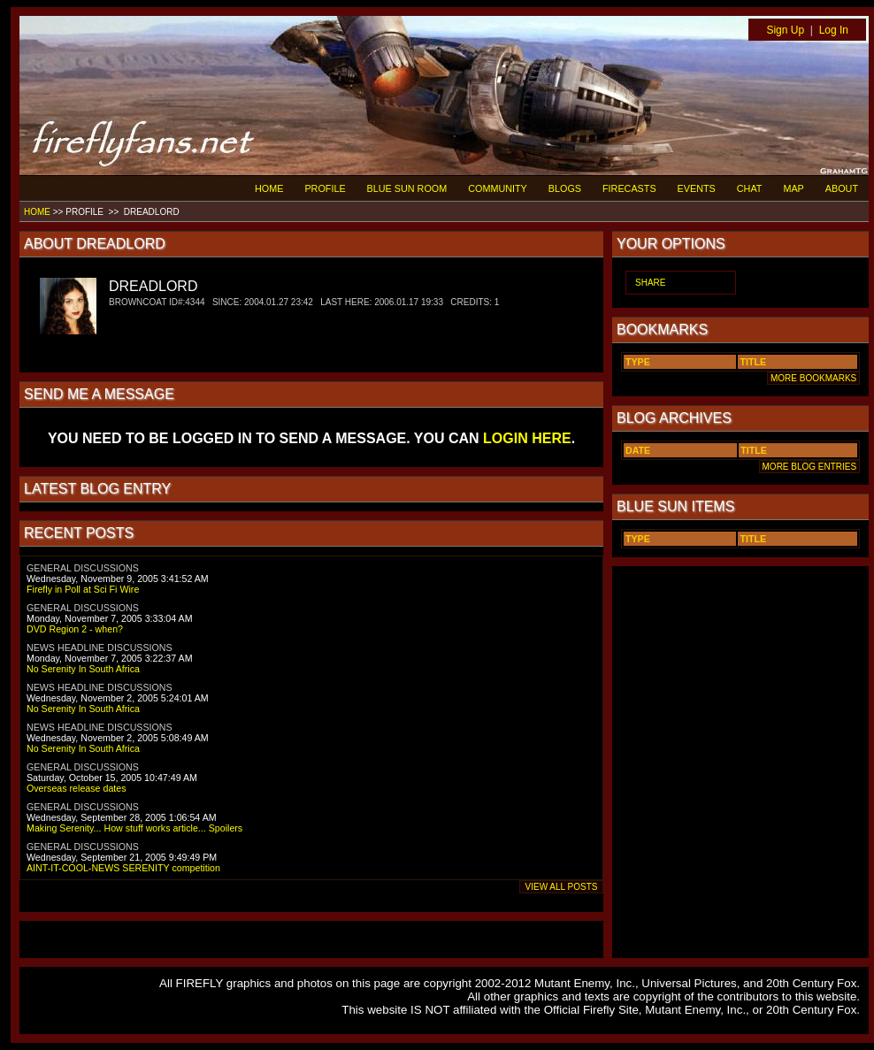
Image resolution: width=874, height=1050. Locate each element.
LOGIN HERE (527, 438)
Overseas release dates (76, 788)
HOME (269, 188)
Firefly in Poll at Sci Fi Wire (83, 589)
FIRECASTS (629, 188)
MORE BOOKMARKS (813, 378)
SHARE (650, 282)
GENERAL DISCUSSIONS (83, 568)
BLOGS (564, 188)
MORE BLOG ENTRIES (809, 466)
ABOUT (841, 188)
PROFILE (324, 188)
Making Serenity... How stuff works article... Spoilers (134, 828)
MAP (793, 188)
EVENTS (697, 188)
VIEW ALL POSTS (561, 887)
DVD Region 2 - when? (75, 629)
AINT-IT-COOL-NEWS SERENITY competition (123, 867)
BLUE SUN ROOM (407, 188)
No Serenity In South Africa (83, 668)
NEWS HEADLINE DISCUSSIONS (99, 647)
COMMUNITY (497, 188)
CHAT (750, 188)
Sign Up (785, 30)
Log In (833, 30)
